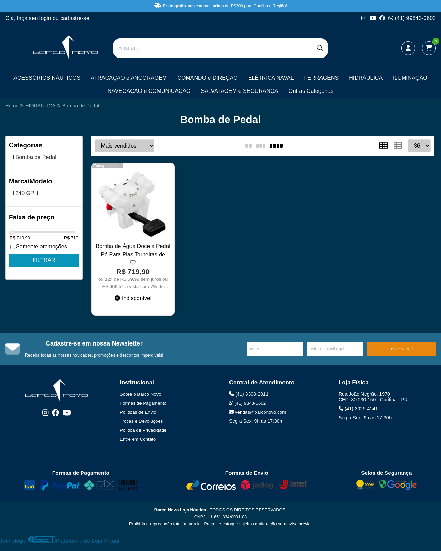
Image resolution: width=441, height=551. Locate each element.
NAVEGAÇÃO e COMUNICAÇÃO (149, 91)
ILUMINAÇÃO (410, 78)
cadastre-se (74, 18)
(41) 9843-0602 (247, 403)
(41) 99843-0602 (412, 18)
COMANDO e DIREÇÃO (207, 78)
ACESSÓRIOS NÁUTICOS (47, 78)
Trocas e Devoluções (141, 421)
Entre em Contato (138, 439)
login (46, 18)
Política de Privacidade (143, 430)
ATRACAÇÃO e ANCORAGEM (129, 78)
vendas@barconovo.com (257, 412)
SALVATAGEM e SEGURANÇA (239, 91)
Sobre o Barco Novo (140, 394)
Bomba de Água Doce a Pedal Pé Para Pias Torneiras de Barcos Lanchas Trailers (133, 251)
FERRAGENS (321, 78)
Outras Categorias (310, 91)
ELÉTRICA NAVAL (271, 78)
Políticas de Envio (138, 412)
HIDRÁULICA (365, 78)
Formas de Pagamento (143, 403)
